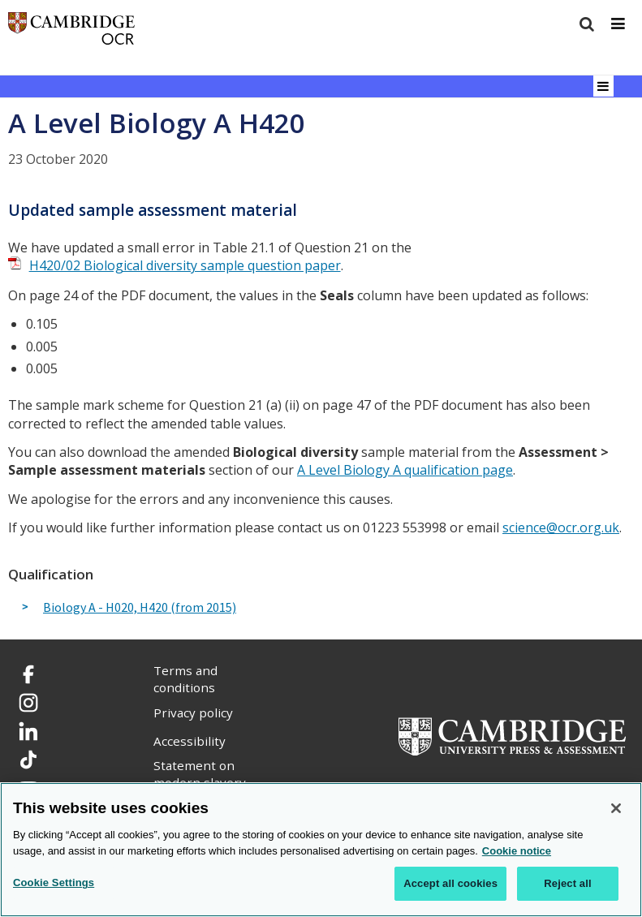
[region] (321, 849)
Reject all (567, 883)
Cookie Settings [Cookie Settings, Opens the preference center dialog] (53, 882)
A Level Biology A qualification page (405, 470)
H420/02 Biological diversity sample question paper (185, 265)
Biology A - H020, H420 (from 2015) (139, 608)
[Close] (616, 808)
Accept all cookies (450, 883)
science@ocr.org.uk (560, 527)
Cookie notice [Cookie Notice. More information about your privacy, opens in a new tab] (516, 851)
